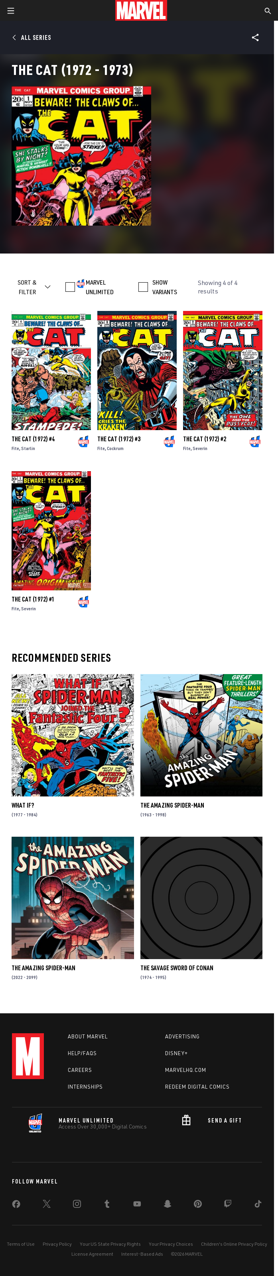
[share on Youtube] (137, 1205)
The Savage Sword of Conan (176, 968)
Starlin (28, 448)
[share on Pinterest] (198, 1205)
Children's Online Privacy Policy (234, 1244)
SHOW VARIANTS (164, 287)
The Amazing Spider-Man (172, 805)
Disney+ (176, 1053)
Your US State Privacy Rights (110, 1244)
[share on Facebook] (16, 1206)
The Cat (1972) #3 (118, 439)
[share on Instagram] (77, 1205)
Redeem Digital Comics (197, 1086)
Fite (15, 448)
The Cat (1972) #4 (33, 439)
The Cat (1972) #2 (204, 439)
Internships (85, 1086)
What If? (23, 805)
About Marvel (88, 1036)
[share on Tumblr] (107, 1205)
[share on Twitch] (228, 1205)
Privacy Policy (57, 1244)
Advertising (182, 1036)
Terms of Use (21, 1244)
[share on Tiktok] (258, 1205)
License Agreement (92, 1254)
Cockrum (115, 448)
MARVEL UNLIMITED (100, 287)
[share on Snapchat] (168, 1205)
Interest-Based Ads (142, 1254)
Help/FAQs (82, 1053)
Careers (80, 1070)
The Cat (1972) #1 (33, 599)
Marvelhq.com (185, 1070)
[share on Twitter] (47, 1205)
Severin (200, 448)
